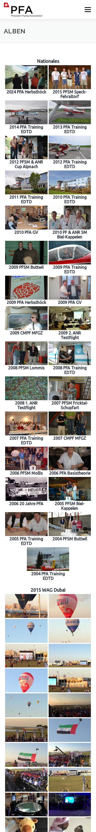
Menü (87, 9)
